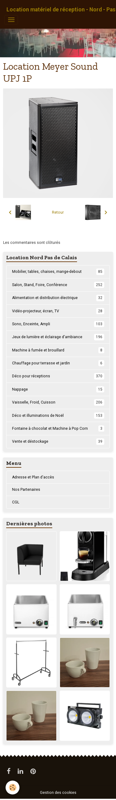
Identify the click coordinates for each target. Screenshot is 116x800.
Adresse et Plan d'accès (33, 477)
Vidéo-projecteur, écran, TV (58, 311)
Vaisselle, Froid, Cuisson (58, 402)
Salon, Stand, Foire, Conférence (58, 285)
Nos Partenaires (26, 489)
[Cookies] (12, 787)
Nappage (58, 389)
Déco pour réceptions (58, 376)
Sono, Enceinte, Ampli (58, 324)
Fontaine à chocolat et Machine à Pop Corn (58, 428)
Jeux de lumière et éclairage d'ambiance (58, 337)
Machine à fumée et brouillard (58, 350)
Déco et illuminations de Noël (58, 415)
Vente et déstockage (58, 441)
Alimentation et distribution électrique (58, 298)
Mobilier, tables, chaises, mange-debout (58, 272)
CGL (15, 502)
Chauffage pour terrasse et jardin (58, 363)
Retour (58, 212)
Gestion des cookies (58, 792)
